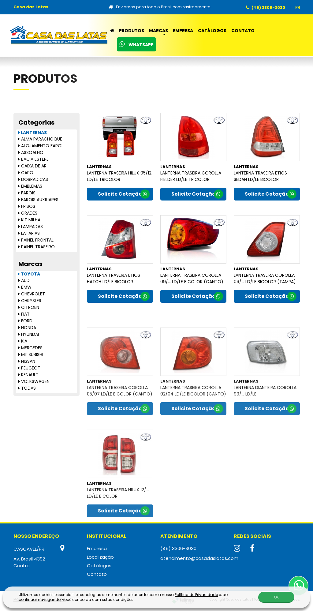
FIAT (24, 314)
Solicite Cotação (124, 194)
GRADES (27, 213)
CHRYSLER (29, 301)
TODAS (27, 388)
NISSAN (26, 361)
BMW (25, 287)
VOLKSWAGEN (34, 381)
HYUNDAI (28, 334)
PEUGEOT (29, 368)
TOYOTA (29, 274)
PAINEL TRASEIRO (36, 247)
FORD (25, 321)
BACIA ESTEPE (33, 159)
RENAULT (28, 375)
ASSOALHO (30, 152)
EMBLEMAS (30, 186)
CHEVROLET (31, 294)
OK (276, 597)
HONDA (27, 327)
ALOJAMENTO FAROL (40, 146)
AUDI (24, 280)
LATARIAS (29, 233)
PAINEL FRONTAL (36, 240)
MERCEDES (30, 348)
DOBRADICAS (33, 179)
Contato (243, 31)
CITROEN (28, 307)
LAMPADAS (30, 226)
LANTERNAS (32, 132)
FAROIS (26, 193)
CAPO (25, 173)
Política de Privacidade (196, 594)
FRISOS (26, 206)
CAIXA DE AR (32, 166)
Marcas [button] (158, 31)
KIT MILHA (29, 220)
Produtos (131, 31)
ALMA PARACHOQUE (40, 139)
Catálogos (212, 31)
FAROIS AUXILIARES (38, 200)
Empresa (183, 31)
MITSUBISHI (30, 354)
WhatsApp (136, 44)
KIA (22, 341)
